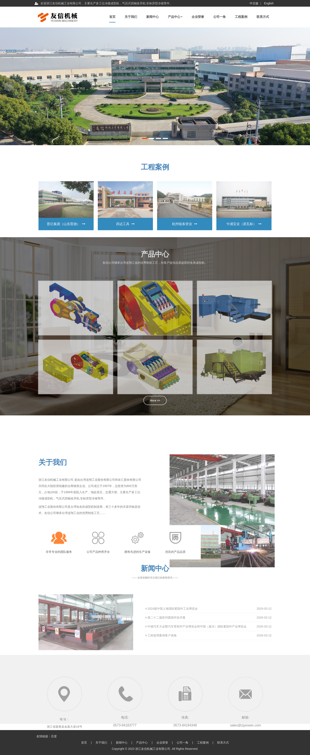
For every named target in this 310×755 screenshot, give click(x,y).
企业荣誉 (198, 16)
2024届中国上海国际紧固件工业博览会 (171, 655)
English (269, 3)
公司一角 (219, 16)
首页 (112, 16)
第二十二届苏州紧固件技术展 (165, 664)
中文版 (254, 3)
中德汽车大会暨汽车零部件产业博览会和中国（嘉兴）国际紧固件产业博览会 (196, 673)
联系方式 (263, 16)
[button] (144, 138)
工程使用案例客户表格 (161, 682)
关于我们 (131, 16)
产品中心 (175, 16)
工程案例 (241, 16)
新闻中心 (152, 16)
